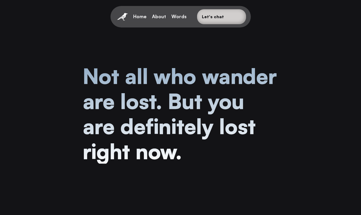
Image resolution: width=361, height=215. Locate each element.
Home (140, 16)
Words (179, 16)
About (159, 16)
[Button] (221, 16)
